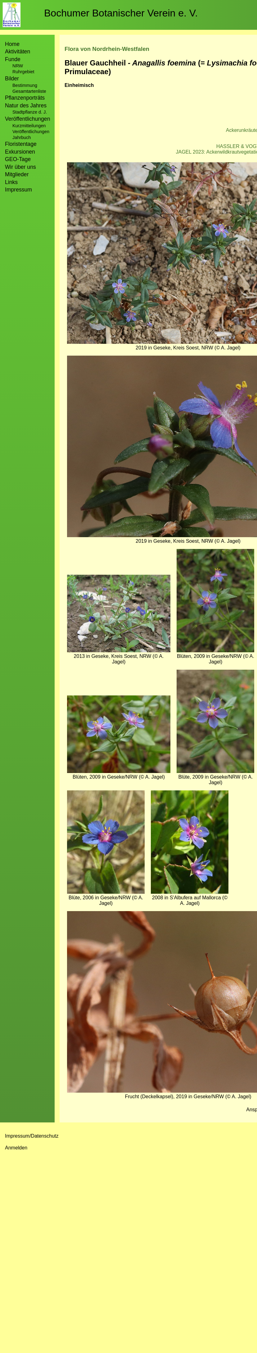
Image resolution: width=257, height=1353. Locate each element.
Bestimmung (24, 85)
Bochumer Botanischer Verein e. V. (121, 13)
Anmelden (16, 1147)
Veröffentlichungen (30, 131)
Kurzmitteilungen (29, 125)
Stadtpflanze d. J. (29, 112)
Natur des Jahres (26, 105)
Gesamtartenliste (29, 91)
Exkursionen (20, 152)
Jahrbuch (21, 137)
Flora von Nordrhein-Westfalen (107, 49)
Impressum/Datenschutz (32, 1136)
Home (12, 44)
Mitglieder (17, 174)
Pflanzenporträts (25, 98)
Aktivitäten (17, 51)
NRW (17, 65)
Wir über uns (20, 167)
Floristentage (21, 144)
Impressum (18, 190)
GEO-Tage (18, 159)
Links (11, 182)
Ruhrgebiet (23, 71)
